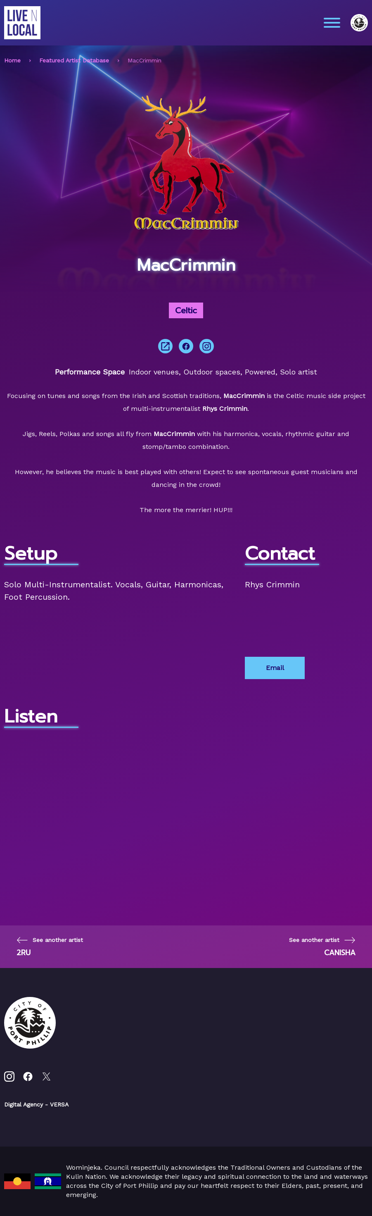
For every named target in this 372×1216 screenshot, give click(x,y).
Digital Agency (23, 1104)
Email (275, 668)
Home (12, 60)
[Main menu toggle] (332, 22)
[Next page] (322, 947)
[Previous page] (50, 947)
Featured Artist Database (74, 60)
